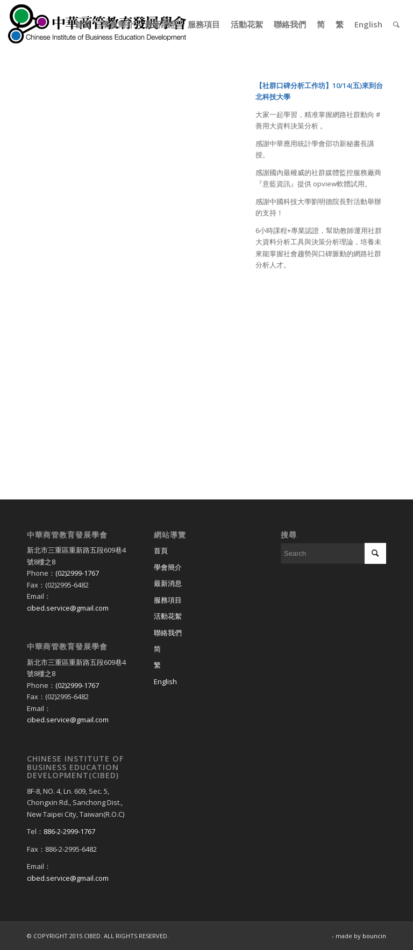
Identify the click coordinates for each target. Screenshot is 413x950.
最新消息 (168, 583)
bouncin (374, 936)
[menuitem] (82, 24)
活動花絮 (168, 616)
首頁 (161, 550)
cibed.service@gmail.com (68, 608)
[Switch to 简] (206, 649)
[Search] (396, 24)
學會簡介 (168, 567)
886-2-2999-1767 (69, 831)
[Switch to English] (206, 682)
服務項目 (168, 600)
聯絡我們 (168, 632)
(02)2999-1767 (77, 573)
